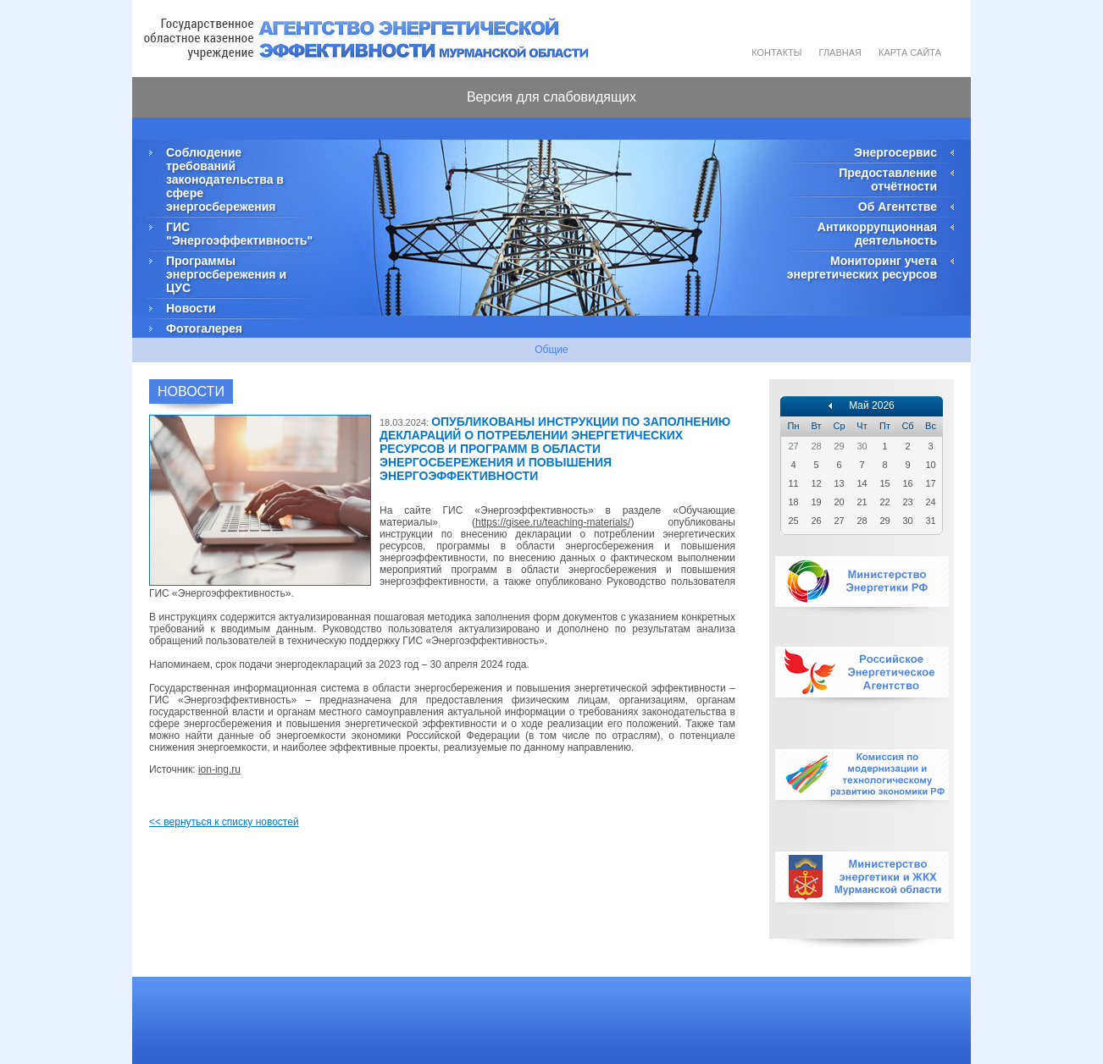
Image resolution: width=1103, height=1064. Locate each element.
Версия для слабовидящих (551, 97)
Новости (191, 308)
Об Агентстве (897, 206)
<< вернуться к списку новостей (224, 822)
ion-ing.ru (219, 769)
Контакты (776, 52)
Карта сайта (910, 52)
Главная (840, 52)
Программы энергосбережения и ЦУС (226, 274)
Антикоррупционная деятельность (877, 233)
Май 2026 (872, 405)
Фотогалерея (204, 328)
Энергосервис (895, 152)
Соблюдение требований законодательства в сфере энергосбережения (225, 179)
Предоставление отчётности (888, 179)
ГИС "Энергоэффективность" (238, 233)
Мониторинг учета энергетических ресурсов (862, 267)
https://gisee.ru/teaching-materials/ (552, 522)
